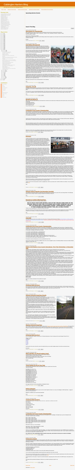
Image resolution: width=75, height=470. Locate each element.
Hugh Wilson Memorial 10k (33, 44)
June (3, 73)
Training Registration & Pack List (6, 13)
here (29, 182)
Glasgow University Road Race (34, 325)
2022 (3, 37)
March (4, 76)
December (4, 50)
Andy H (3, 85)
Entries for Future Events (12, 9)
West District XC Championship (34, 31)
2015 (3, 43)
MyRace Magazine (30, 388)
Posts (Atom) (32, 467)
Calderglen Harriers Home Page (6, 14)
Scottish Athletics (3, 26)
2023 (3, 36)
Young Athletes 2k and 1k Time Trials (35, 365)
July (3, 72)
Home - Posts (3, 9)
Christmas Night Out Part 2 (33, 399)
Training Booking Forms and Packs (47, 9)
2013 (3, 45)
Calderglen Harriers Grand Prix (5, 15)
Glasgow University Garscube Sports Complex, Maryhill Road (57, 326)
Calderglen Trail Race (4, 19)
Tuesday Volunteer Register (22, 9)
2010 (3, 48)
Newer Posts (28, 465)
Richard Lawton (4, 93)
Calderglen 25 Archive (4, 18)
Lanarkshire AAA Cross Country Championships (38, 226)
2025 (3, 34)
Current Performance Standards (5, 24)
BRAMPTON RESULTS (32, 99)
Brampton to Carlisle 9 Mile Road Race (36, 199)
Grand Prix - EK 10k (31, 86)
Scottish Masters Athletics (5, 27)
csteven (3, 94)
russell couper (4, 97)
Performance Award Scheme (5, 22)
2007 (3, 79)
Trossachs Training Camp (5, 25)
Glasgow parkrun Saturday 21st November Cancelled (40, 191)
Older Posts (72, 465)
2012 (3, 46)
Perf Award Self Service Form (5, 23)
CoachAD (3, 86)
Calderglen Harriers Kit (4, 16)
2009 (3, 49)
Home (50, 465)
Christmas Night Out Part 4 (33, 285)
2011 (3, 47)
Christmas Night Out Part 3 (33, 335)
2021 (3, 38)
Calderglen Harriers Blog (16, 4)
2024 (3, 35)
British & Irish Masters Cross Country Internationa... (9, 60)
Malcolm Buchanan (5, 92)
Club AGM (28, 218)
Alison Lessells (4, 84)
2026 (3, 33)
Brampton (28, 136)
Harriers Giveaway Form (4, 28)
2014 (3, 44)
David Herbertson (4, 87)
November (4, 51)
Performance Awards (31, 438)
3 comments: (37, 40)
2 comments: (36, 187)
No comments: (36, 82)
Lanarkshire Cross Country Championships (37, 110)
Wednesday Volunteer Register (34, 9)
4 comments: (36, 349)
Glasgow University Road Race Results (36, 295)
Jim (2, 91)
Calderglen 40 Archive (4, 17)
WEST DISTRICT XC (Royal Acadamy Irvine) (37, 353)
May (3, 74)
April (3, 75)
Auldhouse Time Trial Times (5, 21)
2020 (3, 39)
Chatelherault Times (4, 20)
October (4, 70)
